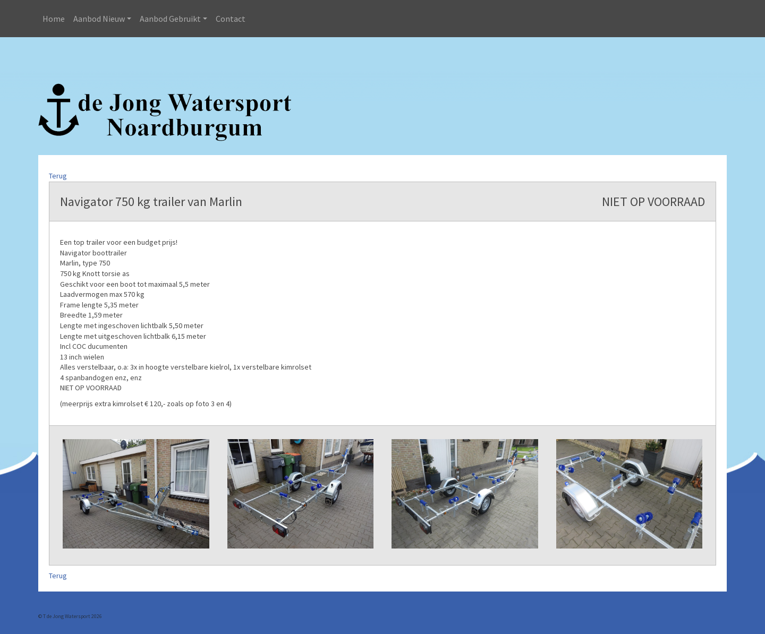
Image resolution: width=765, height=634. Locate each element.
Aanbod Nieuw (99, 18)
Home (53, 18)
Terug (58, 176)
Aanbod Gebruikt (170, 18)
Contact (230, 18)
